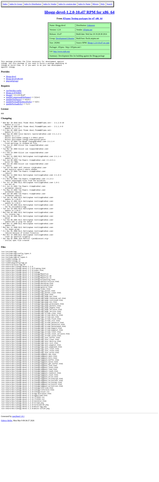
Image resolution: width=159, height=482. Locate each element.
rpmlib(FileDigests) (14, 101)
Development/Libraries (65, 38)
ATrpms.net (87, 30)
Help (103, 4)
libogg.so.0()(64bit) (13, 94)
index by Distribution (32, 4)
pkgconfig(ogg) (12, 82)
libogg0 (9, 97)
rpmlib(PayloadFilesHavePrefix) (19, 103)
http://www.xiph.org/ (61, 51)
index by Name (84, 4)
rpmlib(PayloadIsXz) (14, 105)
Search (109, 4)
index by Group (16, 4)
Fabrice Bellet (6, 479)
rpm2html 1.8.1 (18, 475)
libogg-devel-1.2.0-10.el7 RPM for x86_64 (80, 12)
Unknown (91, 25)
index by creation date (67, 4)
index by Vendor (49, 4)
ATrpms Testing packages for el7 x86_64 (82, 18)
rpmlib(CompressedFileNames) (18, 99)
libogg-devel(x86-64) (14, 80)
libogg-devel (11, 78)
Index (5, 4)
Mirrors (96, 4)
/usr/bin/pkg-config (13, 92)
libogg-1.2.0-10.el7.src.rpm (98, 43)
